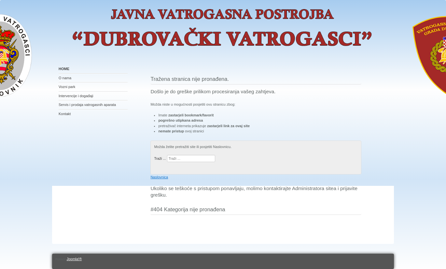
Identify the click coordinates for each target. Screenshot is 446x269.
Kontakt (65, 114)
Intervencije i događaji (76, 96)
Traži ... (160, 158)
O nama (65, 78)
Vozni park (67, 87)
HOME (64, 69)
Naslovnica (159, 177)
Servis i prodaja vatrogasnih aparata (87, 105)
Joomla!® (74, 259)
